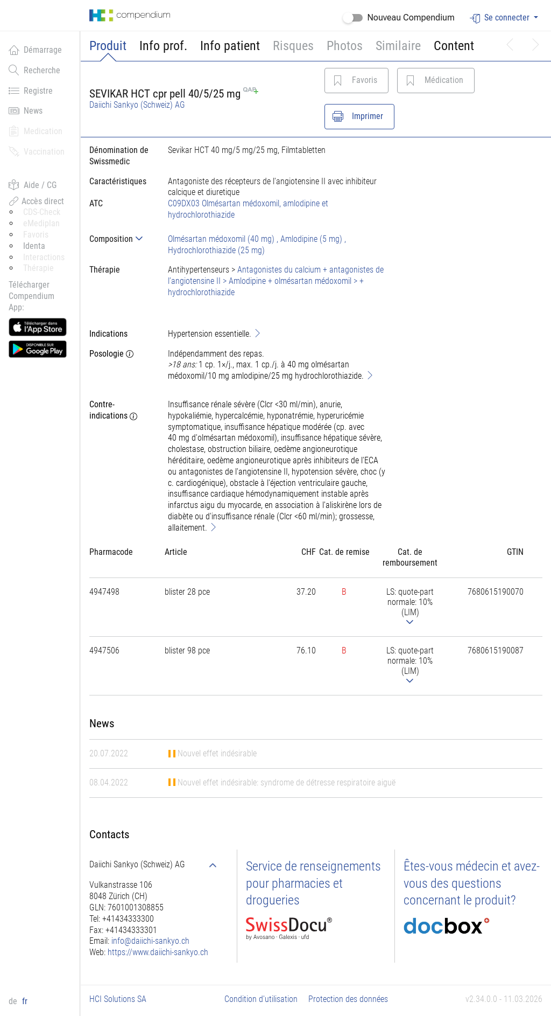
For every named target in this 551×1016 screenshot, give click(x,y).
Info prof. (163, 45)
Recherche (34, 70)
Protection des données (348, 999)
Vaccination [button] (37, 151)
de (14, 1001)
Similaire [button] (398, 45)
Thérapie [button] (38, 268)
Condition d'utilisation (261, 999)
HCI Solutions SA (117, 999)
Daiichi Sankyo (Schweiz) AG (137, 105)
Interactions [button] (44, 257)
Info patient (230, 45)
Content (454, 45)
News (26, 110)
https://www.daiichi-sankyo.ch (158, 952)
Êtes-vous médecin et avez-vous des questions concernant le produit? (472, 883)
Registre (31, 90)
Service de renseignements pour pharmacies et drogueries (313, 883)
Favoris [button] (35, 234)
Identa (34, 246)
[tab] (120, 238)
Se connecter (501, 18)
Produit (107, 45)
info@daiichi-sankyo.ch (150, 941)
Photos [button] (345, 45)
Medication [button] (35, 131)
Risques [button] (293, 45)
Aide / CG (32, 184)
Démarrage (35, 49)
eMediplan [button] (41, 223)
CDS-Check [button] (41, 212)
